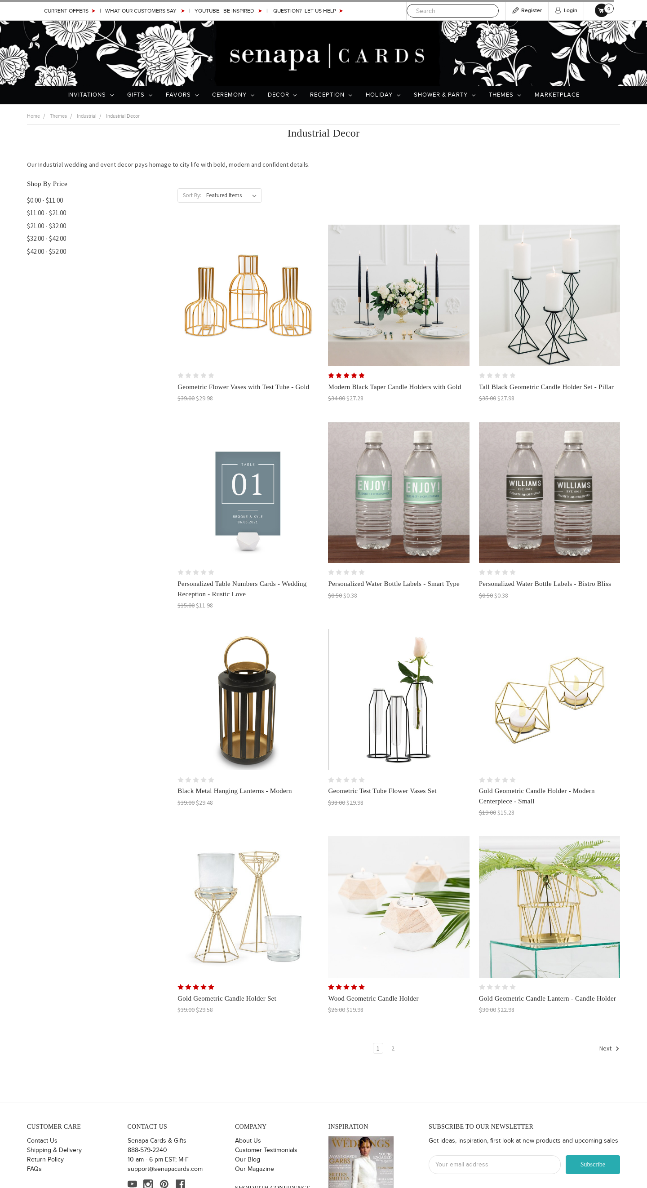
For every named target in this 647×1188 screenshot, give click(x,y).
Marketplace (557, 94)
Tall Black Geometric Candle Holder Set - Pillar (546, 386)
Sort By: (192, 195)
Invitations (90, 94)
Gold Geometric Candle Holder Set (226, 998)
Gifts (139, 94)
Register (531, 10)
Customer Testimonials (266, 1150)
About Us (248, 1140)
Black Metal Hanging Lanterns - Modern (234, 790)
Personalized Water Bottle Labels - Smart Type (394, 583)
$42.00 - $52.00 (46, 251)
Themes (505, 94)
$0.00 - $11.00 (45, 200)
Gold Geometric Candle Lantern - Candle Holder (547, 998)
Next (609, 1048)
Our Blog (247, 1159)
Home (33, 116)
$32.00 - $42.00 (46, 238)
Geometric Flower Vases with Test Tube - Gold (243, 386)
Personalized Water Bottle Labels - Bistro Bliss (545, 583)
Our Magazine (254, 1169)
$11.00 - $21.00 (46, 212)
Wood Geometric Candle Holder (373, 998)
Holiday (383, 94)
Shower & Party (444, 94)
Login (570, 10)
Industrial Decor (123, 116)
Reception (331, 94)
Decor (282, 94)
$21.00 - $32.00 (46, 226)
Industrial (86, 116)
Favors (182, 94)
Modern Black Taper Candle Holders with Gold (394, 386)
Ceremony (233, 94)
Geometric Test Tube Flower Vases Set (382, 790)
